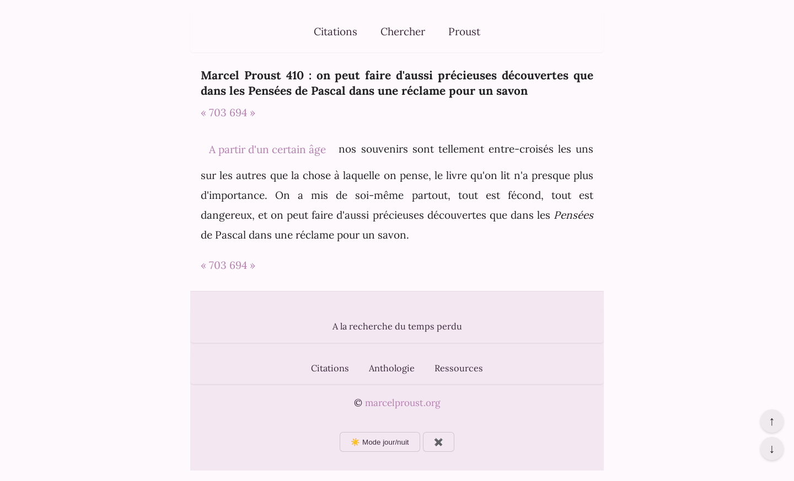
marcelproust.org (402, 403)
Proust (464, 31)
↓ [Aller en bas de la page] (772, 448)
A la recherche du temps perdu (397, 326)
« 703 (214, 112)
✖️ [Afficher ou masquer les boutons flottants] (438, 442)
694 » (242, 112)
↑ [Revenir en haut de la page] (772, 421)
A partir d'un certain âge (267, 149)
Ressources (458, 368)
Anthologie (392, 368)
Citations (335, 31)
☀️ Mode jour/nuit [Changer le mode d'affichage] (380, 442)
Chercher (402, 31)
